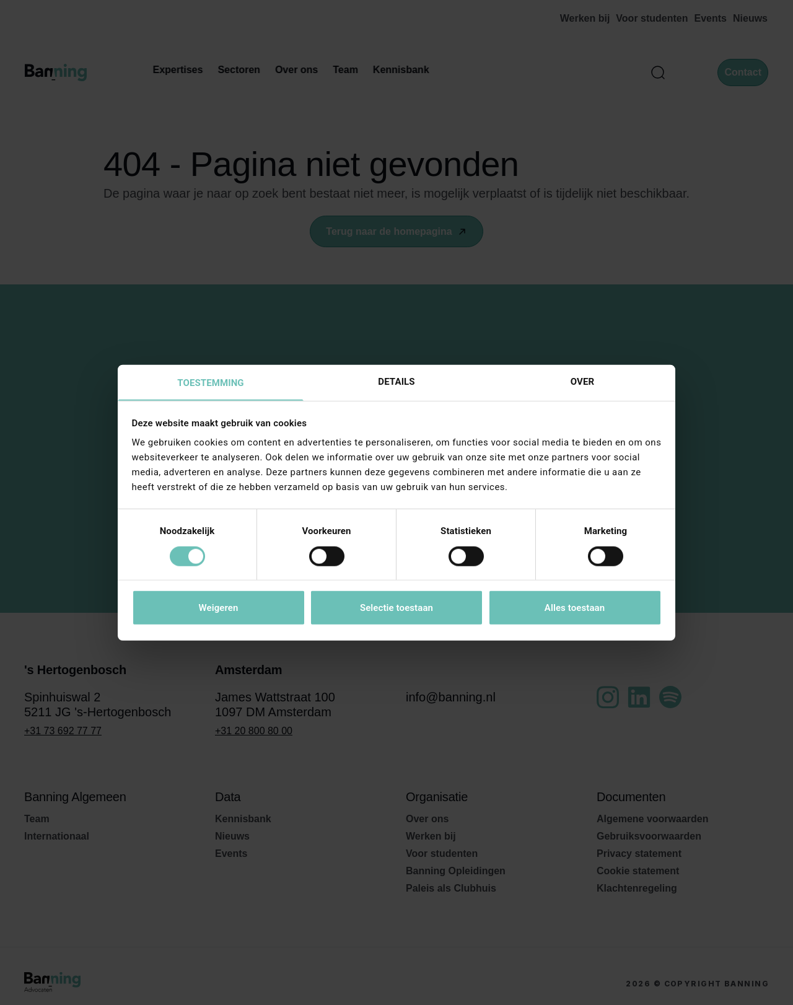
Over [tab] (582, 381)
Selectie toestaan (396, 608)
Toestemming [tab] (210, 382)
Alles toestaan (575, 608)
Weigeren (218, 608)
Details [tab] (396, 381)
